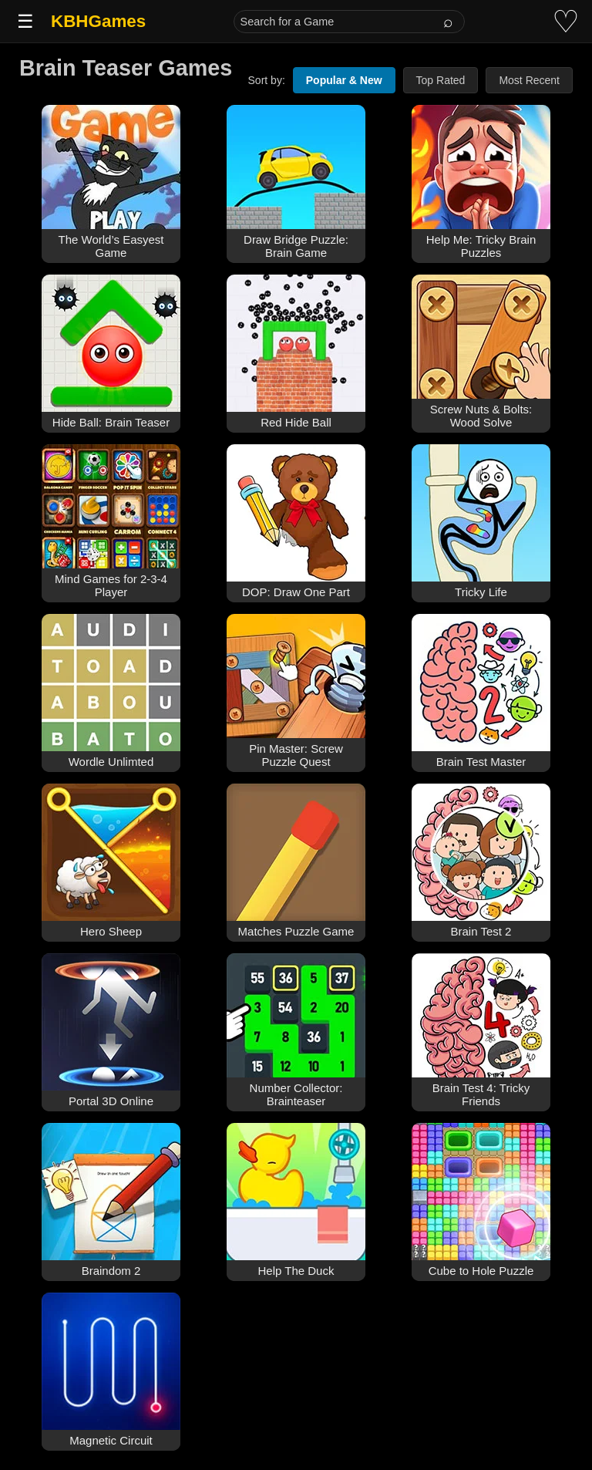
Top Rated (441, 80)
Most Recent (529, 80)
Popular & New (344, 80)
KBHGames (98, 21)
